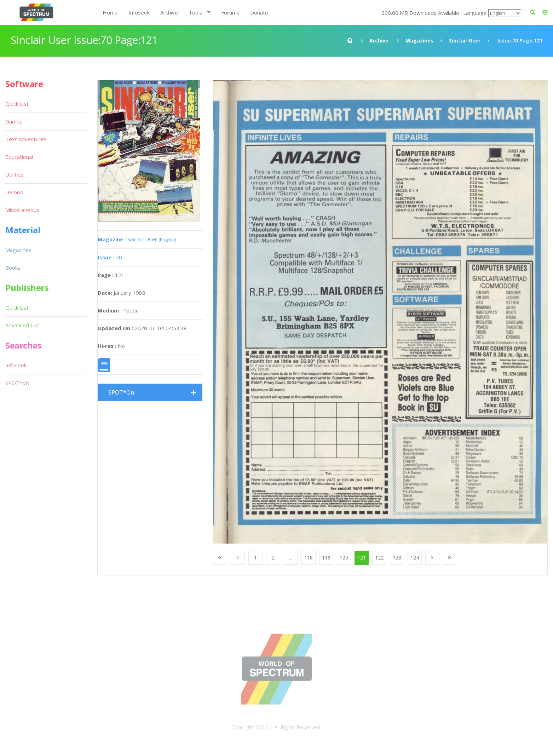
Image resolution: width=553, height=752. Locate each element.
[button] (545, 12)
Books (13, 267)
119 (326, 557)
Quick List (17, 103)
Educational (19, 156)
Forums (230, 12)
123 (397, 557)
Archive (169, 12)
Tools (195, 12)
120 (344, 557)
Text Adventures (26, 139)
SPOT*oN (17, 382)
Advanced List (22, 325)
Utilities (14, 174)
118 (308, 557)
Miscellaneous (22, 209)
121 (361, 557)
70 (110, 257)
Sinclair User (464, 40)
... (290, 557)
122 (379, 557)
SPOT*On (121, 392)
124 (414, 557)
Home (110, 12)
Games (14, 121)
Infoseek (139, 12)
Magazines (419, 40)
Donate (259, 12)
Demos (14, 192)
